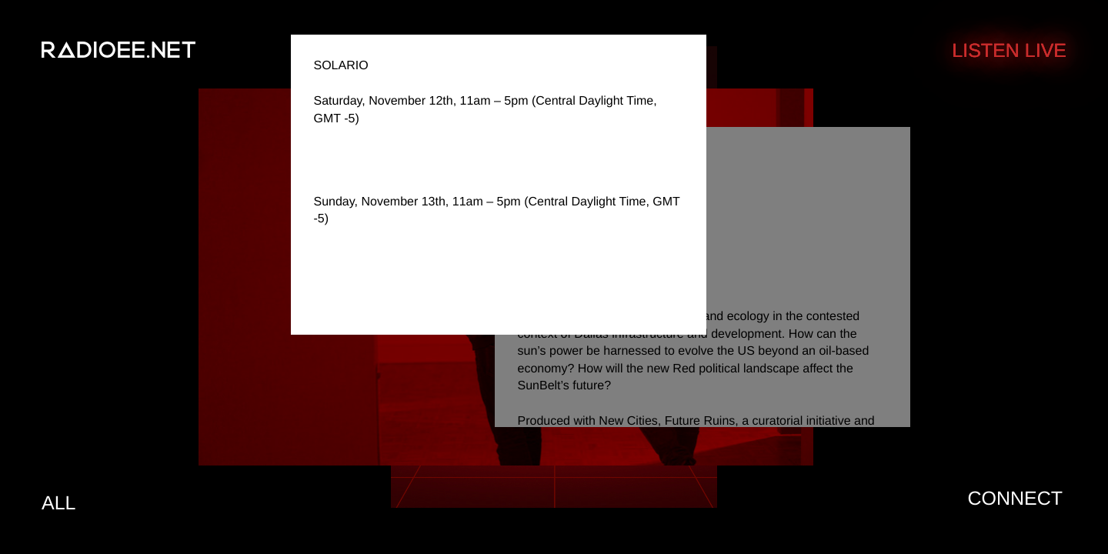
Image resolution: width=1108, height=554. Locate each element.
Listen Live (1009, 51)
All (58, 503)
